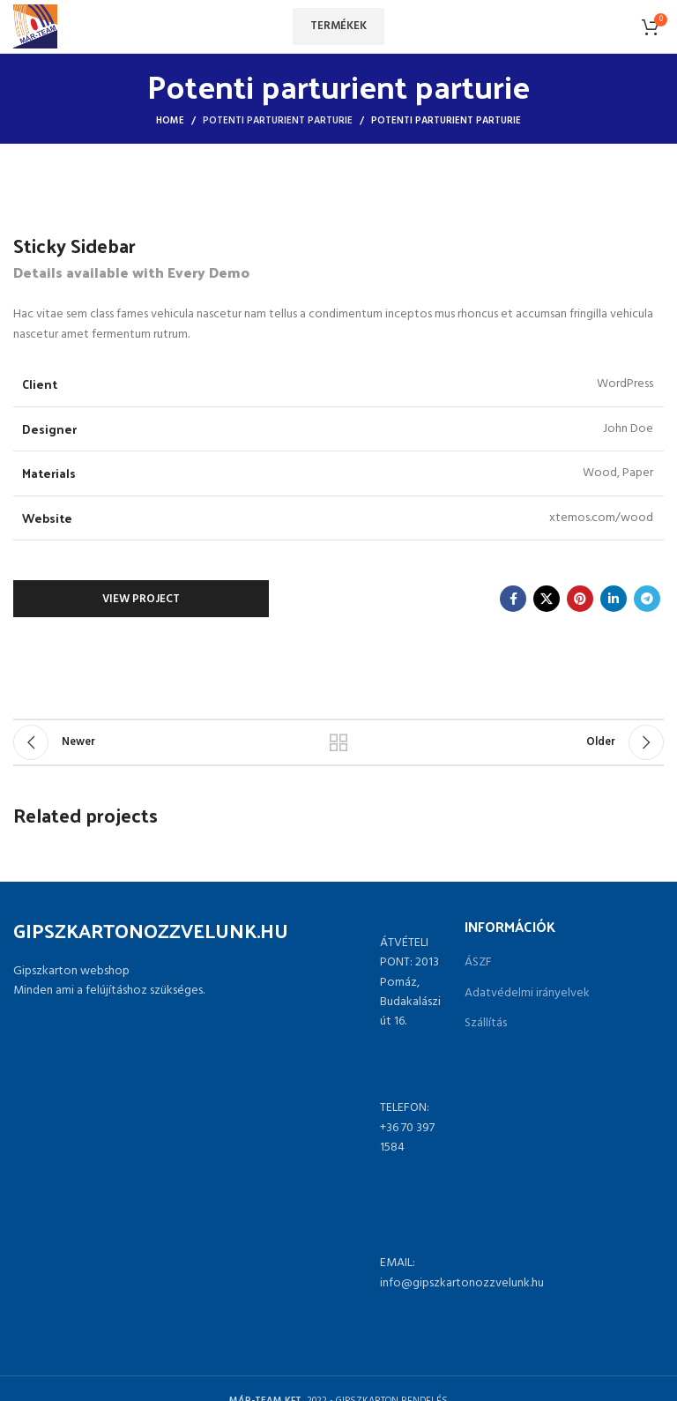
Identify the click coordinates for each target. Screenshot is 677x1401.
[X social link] (546, 598)
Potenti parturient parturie (278, 121)
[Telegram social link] (647, 598)
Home (170, 121)
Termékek (338, 26)
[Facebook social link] (513, 598)
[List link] (338, 1128)
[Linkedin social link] (613, 598)
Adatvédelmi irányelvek (527, 993)
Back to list (338, 742)
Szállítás (486, 1023)
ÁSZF (478, 963)
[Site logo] (35, 27)
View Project (141, 599)
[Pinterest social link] (580, 598)
